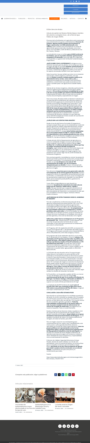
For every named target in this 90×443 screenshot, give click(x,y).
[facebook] (71, 1)
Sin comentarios (28, 412)
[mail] (77, 426)
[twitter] (73, 1)
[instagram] (79, 1)
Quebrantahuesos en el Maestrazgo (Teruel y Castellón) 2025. (43, 406)
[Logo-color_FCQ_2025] (17, 4)
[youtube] (76, 1)
